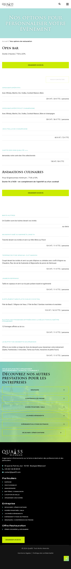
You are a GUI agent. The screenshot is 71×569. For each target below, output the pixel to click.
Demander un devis (35, 65)
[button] (59, 4)
